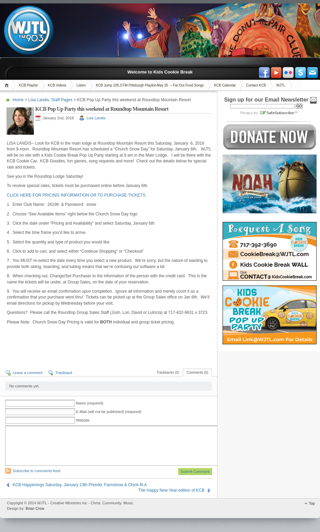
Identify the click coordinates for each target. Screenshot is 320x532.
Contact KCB (256, 85)
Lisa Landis (38, 99)
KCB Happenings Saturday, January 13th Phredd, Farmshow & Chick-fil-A (80, 484)
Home (7, 85)
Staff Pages (61, 99)
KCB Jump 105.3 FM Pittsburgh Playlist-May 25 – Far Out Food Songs (150, 85)
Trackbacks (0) (168, 372)
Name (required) (89, 403)
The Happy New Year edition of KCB (171, 490)
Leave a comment (27, 373)
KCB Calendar (225, 85)
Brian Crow (35, 508)
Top (312, 503)
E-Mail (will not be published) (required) (108, 412)
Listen (81, 85)
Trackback (63, 373)
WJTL (280, 85)
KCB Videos (57, 85)
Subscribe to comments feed (36, 471)
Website (83, 420)
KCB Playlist (28, 85)
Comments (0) (197, 372)
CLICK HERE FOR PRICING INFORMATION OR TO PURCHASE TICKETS (76, 195)
